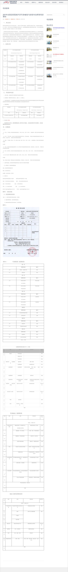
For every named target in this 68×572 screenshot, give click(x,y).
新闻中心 (34, 2)
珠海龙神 (6, 19)
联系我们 (61, 2)
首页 (21, 2)
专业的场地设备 (56, 41)
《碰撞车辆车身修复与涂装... (58, 60)
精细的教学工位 (56, 47)
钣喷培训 (41, 2)
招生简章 (54, 2)
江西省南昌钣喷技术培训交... (58, 67)
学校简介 (27, 2)
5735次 (17, 19)
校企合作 (47, 2)
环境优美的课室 (56, 34)
